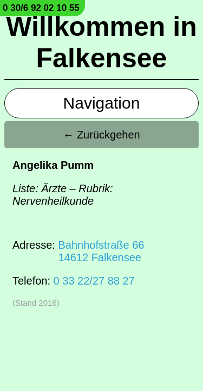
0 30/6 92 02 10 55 (41, 8)
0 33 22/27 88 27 (94, 281)
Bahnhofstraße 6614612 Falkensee (101, 251)
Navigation (101, 103)
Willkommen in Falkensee (101, 42)
